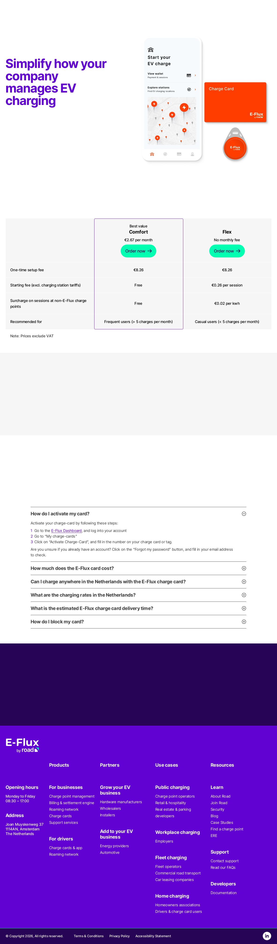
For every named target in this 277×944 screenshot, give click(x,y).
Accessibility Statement (153, 936)
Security (218, 809)
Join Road (219, 802)
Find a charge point (227, 829)
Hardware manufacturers (121, 801)
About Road (220, 796)
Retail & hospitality (170, 802)
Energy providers (114, 846)
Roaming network (64, 809)
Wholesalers (110, 808)
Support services (63, 822)
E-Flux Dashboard (66, 530)
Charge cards (60, 816)
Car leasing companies (174, 879)
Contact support (225, 861)
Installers (107, 815)
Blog (214, 816)
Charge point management (71, 796)
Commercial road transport (178, 873)
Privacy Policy (119, 936)
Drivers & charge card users (178, 911)
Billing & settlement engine (71, 802)
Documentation (224, 892)
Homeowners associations (177, 905)
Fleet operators (168, 866)
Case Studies (222, 822)
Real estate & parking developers (173, 812)
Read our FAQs (223, 867)
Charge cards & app (65, 847)
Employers (164, 841)
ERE (214, 835)
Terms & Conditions (89, 936)
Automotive (110, 852)
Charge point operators (175, 796)
